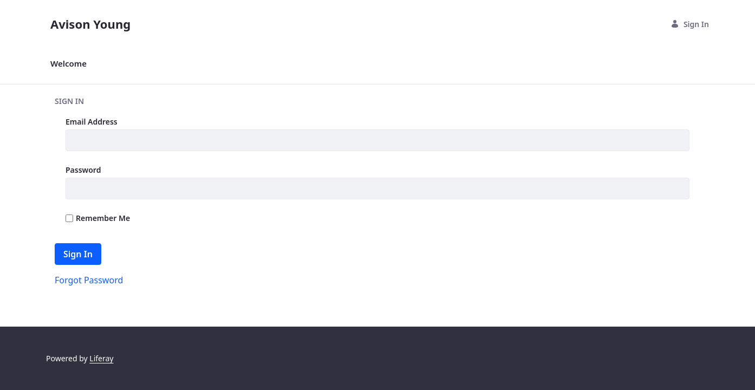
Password (83, 170)
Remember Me (98, 218)
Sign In (690, 24)
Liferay (101, 358)
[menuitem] (68, 63)
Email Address (92, 121)
